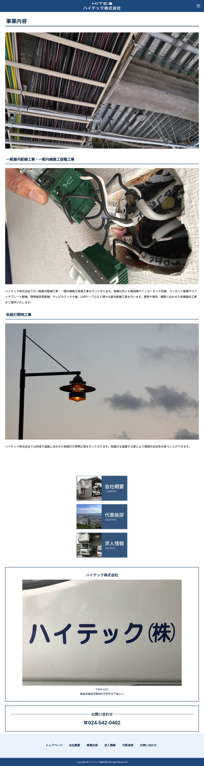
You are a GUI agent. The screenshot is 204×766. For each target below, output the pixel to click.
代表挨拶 (127, 745)
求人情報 (110, 745)
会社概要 (74, 745)
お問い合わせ (148, 745)
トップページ (54, 745)
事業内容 (92, 745)
